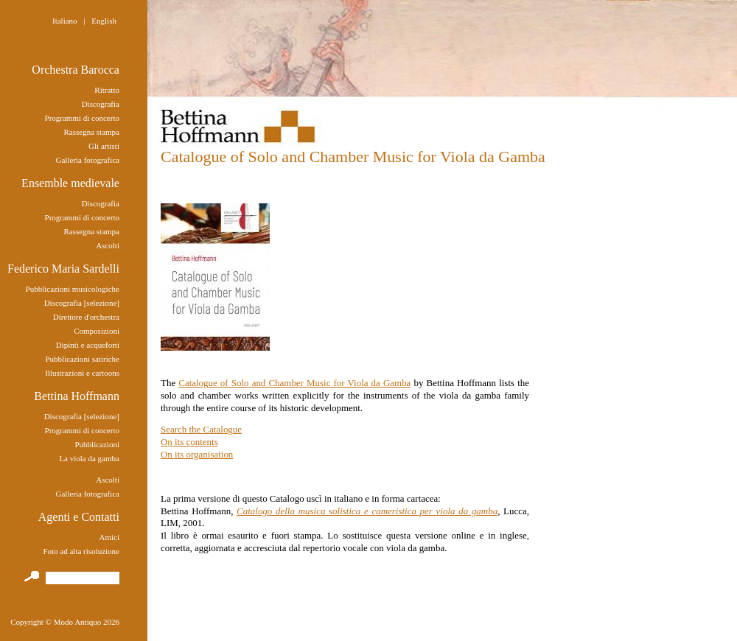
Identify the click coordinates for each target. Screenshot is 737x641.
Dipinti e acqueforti (87, 344)
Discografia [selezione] (81, 302)
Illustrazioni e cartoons (82, 372)
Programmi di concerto (82, 117)
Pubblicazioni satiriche (82, 358)
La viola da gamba (89, 458)
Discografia (100, 103)
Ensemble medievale (70, 183)
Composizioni (96, 330)
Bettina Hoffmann (76, 396)
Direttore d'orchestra (86, 316)
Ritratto (106, 89)
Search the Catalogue (201, 429)
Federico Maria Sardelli (63, 268)
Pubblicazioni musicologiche (72, 288)
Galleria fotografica (87, 159)
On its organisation (197, 454)
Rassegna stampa (91, 131)
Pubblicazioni (96, 444)
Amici (109, 537)
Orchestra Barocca (75, 69)
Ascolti (107, 245)
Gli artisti (103, 145)
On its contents (189, 441)
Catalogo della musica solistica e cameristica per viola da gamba (367, 510)
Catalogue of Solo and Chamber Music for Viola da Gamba (294, 382)
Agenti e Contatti (78, 517)
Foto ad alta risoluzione (81, 551)
